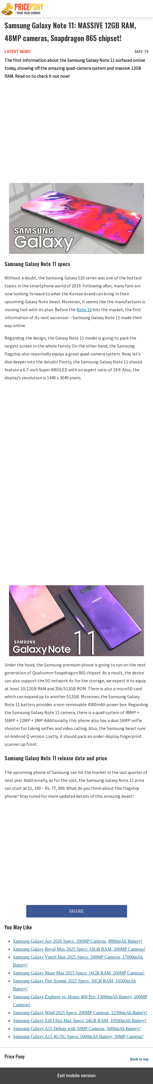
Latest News (17, 51)
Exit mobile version (76, 1075)
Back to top (139, 1059)
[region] (76, 130)
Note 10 (84, 309)
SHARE (76, 911)
